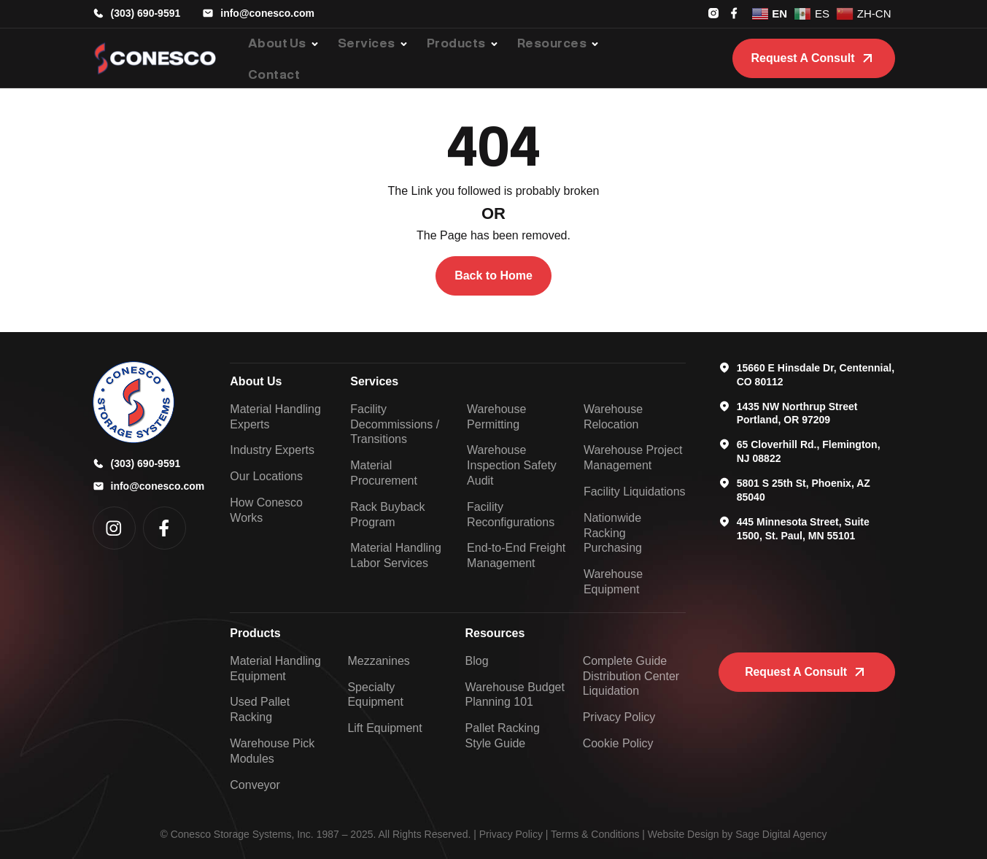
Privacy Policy (511, 834)
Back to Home (493, 275)
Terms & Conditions (595, 834)
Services (374, 381)
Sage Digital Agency (781, 834)
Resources (495, 633)
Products (255, 633)
